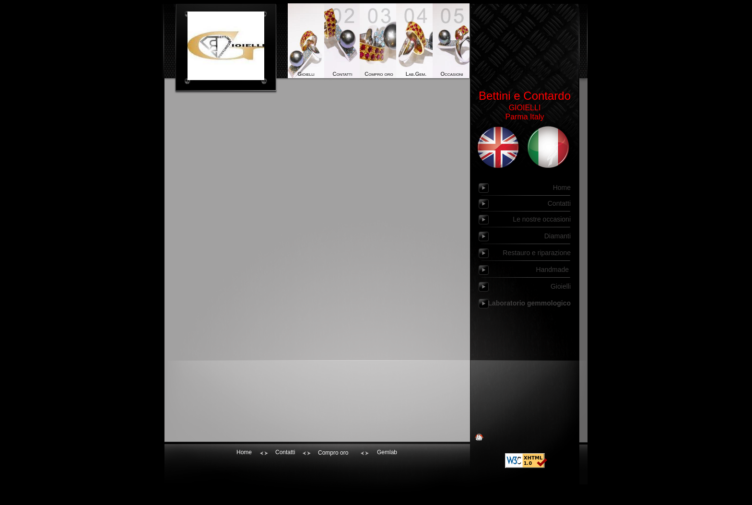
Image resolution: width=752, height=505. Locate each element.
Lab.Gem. (415, 74)
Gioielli (306, 74)
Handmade (553, 269)
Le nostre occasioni (542, 219)
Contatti (342, 74)
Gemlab (387, 452)
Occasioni (451, 74)
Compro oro (378, 74)
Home (562, 187)
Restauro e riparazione (537, 253)
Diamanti (557, 236)
